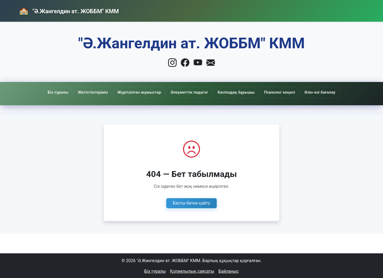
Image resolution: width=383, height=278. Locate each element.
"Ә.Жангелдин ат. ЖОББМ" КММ (80, 11)
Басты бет (243, 9)
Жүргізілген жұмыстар (149, 92)
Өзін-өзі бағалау (294, 92)
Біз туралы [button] (84, 92)
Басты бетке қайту (191, 202)
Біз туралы (155, 270)
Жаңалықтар (282, 9)
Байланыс (321, 9)
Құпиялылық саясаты (192, 270)
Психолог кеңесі (262, 92)
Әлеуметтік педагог (189, 93)
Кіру (352, 10)
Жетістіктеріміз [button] (111, 92)
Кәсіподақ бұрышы (227, 95)
